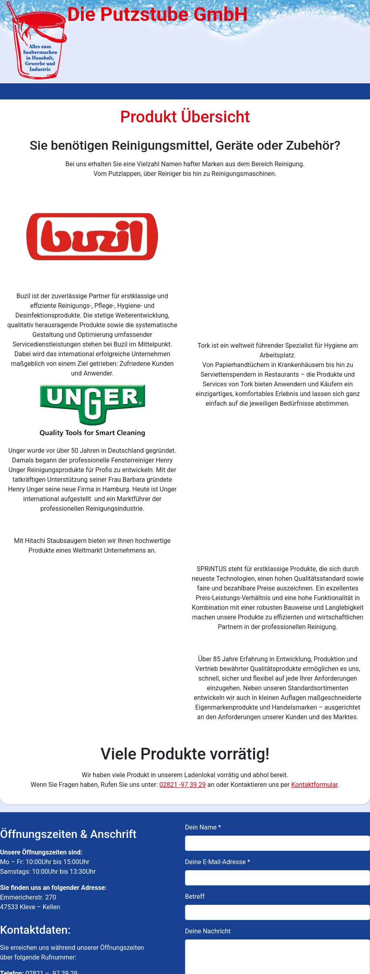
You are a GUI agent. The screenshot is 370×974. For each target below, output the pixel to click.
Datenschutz (149, 965)
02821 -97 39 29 (182, 618)
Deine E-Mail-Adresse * (217, 695)
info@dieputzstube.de (31, 852)
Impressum (116, 965)
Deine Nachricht (208, 764)
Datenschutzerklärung (312, 927)
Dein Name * (203, 660)
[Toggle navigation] (11, 91)
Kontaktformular (314, 618)
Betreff (195, 730)
